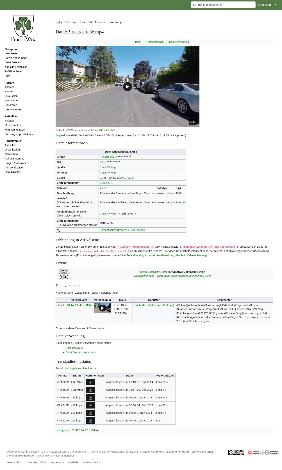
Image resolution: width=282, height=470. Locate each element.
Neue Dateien (13, 62)
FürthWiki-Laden (14, 167)
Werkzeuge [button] (116, 22)
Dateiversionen (155, 41)
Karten (9, 91)
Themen (10, 87)
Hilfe (7, 75)
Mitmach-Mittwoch (15, 129)
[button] (127, 86)
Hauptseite (11, 53)
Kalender (10, 120)
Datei (59, 22)
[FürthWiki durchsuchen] (223, 4)
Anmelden (264, 4)
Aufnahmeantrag (14, 158)
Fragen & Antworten (16, 163)
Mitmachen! (12, 154)
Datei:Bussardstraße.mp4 (81, 352)
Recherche (11, 100)
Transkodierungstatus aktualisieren (76, 368)
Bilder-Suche (137, 230)
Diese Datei (147, 271)
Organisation (12, 149)
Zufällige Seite (13, 71)
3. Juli (103, 182)
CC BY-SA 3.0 (80, 430)
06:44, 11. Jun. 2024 (79, 305)
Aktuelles (10, 145)
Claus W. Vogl (108, 167)
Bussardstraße (108, 157)
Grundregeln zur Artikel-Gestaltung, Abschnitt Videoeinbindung (170, 255)
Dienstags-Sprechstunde (19, 134)
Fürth (103, 162)
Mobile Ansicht (92, 462)
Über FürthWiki (36, 462)
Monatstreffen (13, 125)
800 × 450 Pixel (107, 130)
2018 (110, 182)
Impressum (57, 462)
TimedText (86, 22)
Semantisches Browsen (114, 230)
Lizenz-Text (124, 177)
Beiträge (168, 305)
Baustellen (11, 105)
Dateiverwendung (179, 41)
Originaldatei (63, 135)
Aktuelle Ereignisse (16, 66)
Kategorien (63, 430)
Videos (95, 430)
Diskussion (11, 96)
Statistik (73, 462)
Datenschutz (15, 462)
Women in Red (13, 109)
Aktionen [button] (100, 22)
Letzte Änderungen (16, 57)
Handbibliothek (13, 172)
